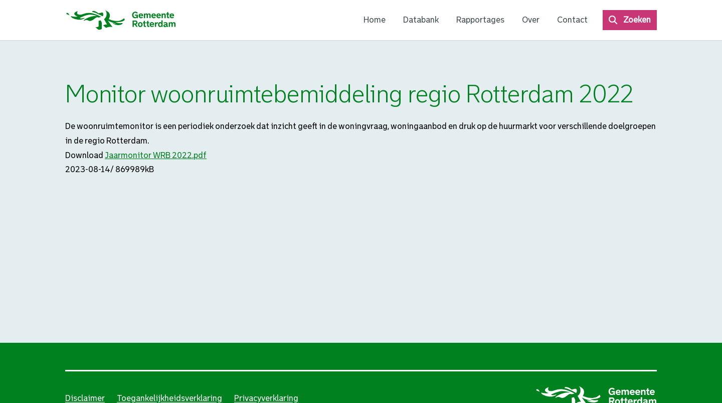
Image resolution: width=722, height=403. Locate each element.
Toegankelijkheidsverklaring (169, 398)
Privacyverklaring (266, 398)
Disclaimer (85, 398)
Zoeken (637, 20)
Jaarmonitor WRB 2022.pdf (156, 155)
